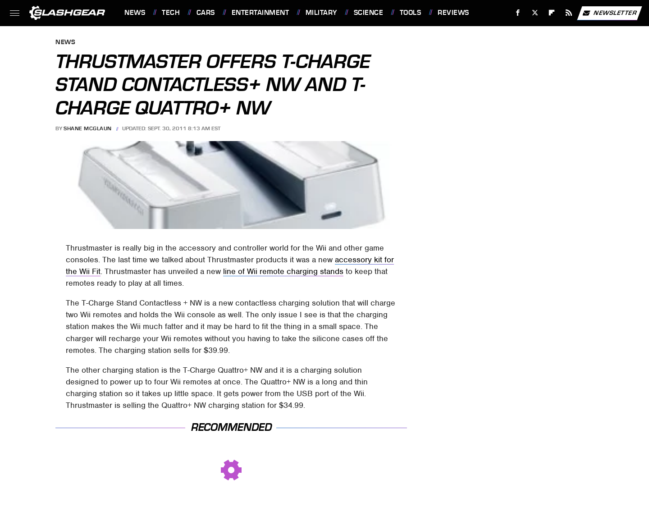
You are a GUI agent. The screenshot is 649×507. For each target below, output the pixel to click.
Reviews (453, 13)
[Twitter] (534, 13)
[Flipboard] (551, 13)
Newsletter (609, 13)
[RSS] (569, 13)
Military (321, 13)
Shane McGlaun (88, 128)
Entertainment (260, 13)
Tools (410, 13)
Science (369, 13)
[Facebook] (518, 13)
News (134, 13)
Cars (206, 13)
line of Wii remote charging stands (283, 271)
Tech (171, 13)
